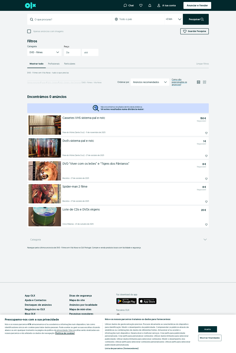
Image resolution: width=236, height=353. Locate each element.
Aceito (207, 329)
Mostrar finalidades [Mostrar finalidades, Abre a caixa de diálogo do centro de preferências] (210, 338)
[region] (118, 334)
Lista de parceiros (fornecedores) (121, 348)
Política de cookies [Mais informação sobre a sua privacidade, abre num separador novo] (65, 333)
